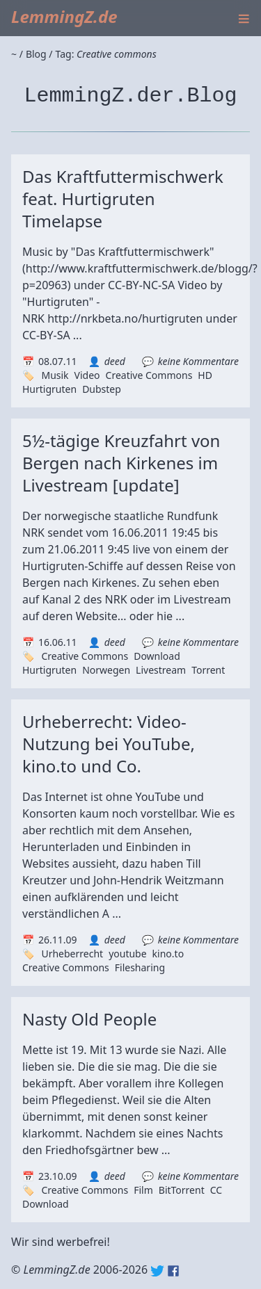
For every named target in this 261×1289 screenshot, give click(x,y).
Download (157, 656)
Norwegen (106, 669)
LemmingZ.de (64, 16)
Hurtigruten (49, 389)
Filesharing (140, 967)
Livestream (161, 669)
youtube (127, 953)
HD (205, 375)
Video (87, 375)
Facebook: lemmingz (173, 1270)
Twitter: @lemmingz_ (157, 1270)
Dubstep (101, 389)
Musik (54, 375)
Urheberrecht (72, 953)
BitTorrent (182, 1190)
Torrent (208, 669)
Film (143, 1190)
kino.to (168, 953)
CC (216, 1190)
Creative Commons (149, 375)
